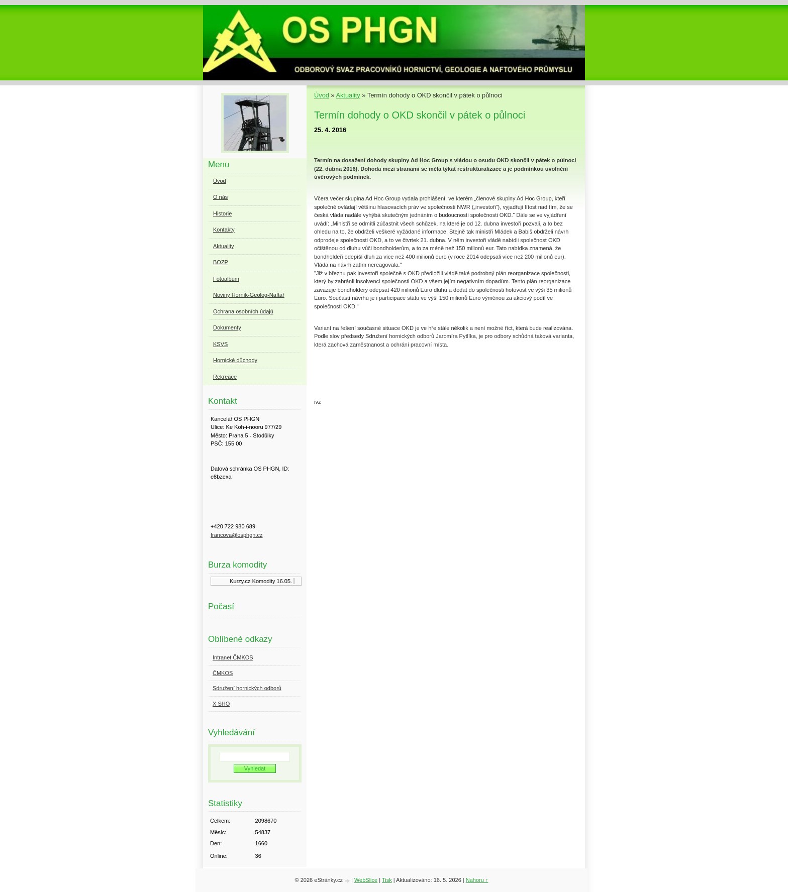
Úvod (321, 95)
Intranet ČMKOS (233, 657)
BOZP (220, 262)
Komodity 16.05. (273, 581)
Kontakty (224, 230)
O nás (220, 197)
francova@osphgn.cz (237, 535)
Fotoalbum (226, 279)
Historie (222, 213)
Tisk (387, 880)
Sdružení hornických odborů (247, 688)
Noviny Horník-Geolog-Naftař (248, 295)
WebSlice (365, 880)
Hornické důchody (235, 360)
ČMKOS (223, 673)
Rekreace (225, 377)
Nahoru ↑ (477, 880)
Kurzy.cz (242, 581)
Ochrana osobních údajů (243, 311)
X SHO (221, 704)
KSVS (220, 344)
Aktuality (348, 95)
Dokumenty (227, 327)
